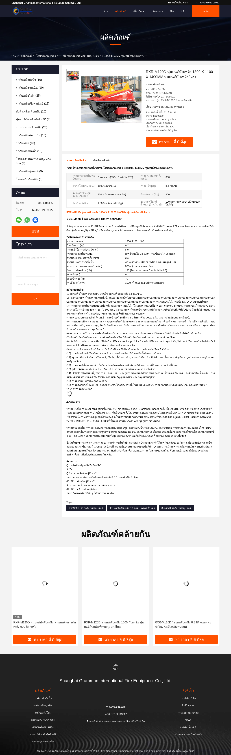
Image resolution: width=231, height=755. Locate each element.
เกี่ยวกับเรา (139, 11)
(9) (29, 171)
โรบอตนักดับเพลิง (46, 55)
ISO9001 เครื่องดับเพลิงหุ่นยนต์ (86, 508)
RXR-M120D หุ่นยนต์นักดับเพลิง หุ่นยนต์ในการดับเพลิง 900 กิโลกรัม (44, 624)
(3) (33, 161)
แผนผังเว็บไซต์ (188, 727)
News (188, 719)
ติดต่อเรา (158, 11)
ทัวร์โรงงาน (188, 705)
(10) (29, 79)
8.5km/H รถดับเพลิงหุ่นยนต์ (176, 508)
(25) (28, 95)
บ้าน (105, 11)
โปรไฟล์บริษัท (188, 698)
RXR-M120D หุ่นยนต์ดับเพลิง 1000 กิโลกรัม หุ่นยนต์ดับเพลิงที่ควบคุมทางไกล (114, 624)
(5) (33, 119)
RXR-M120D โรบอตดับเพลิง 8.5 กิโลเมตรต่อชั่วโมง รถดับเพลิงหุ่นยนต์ (183, 624)
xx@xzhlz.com (178, 2)
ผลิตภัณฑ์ (120, 11)
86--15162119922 (207, 2)
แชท (205, 11)
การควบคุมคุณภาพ (188, 712)
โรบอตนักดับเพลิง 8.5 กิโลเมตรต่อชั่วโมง (132, 508)
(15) (32, 103)
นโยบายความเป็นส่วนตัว (188, 734)
